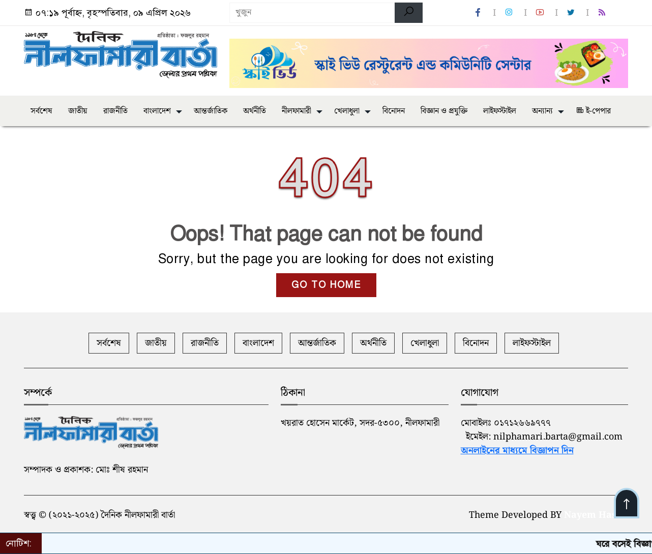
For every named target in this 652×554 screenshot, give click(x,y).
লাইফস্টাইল (499, 111)
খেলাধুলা (347, 111)
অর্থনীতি (254, 111)
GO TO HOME (326, 284)
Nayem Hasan (596, 515)
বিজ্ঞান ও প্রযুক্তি (444, 111)
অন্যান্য (542, 111)
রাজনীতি (115, 111)
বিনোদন (393, 111)
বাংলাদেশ (157, 111)
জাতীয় (77, 111)
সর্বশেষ (41, 111)
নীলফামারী (296, 111)
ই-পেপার (593, 111)
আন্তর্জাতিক (210, 111)
